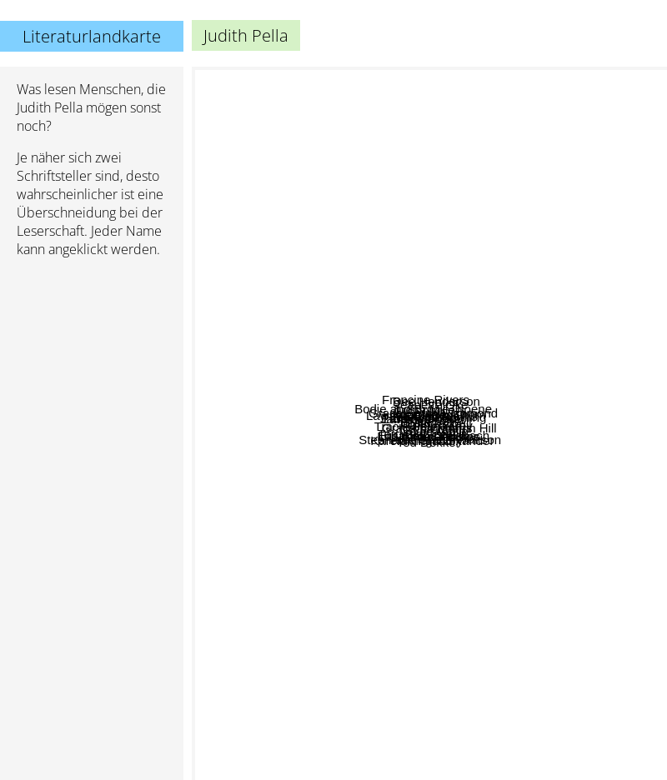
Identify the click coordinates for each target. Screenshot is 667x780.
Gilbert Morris (433, 298)
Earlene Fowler (309, 442)
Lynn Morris (450, 382)
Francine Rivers (370, 135)
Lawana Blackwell (277, 345)
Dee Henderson (437, 170)
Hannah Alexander (560, 645)
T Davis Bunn (355, 330)
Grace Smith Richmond (561, 493)
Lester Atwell (537, 409)
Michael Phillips (515, 536)
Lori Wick (353, 349)
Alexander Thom (579, 349)
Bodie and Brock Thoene (400, 248)
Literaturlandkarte (92, 36)
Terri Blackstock (350, 503)
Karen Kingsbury (301, 466)
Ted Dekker (407, 613)
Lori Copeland (293, 709)
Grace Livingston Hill (511, 475)
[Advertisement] (91, 526)
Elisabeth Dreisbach (527, 574)
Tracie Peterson (365, 389)
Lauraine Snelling (471, 360)
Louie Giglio (481, 629)
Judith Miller (394, 235)
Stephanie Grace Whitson (492, 664)
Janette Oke (310, 330)
